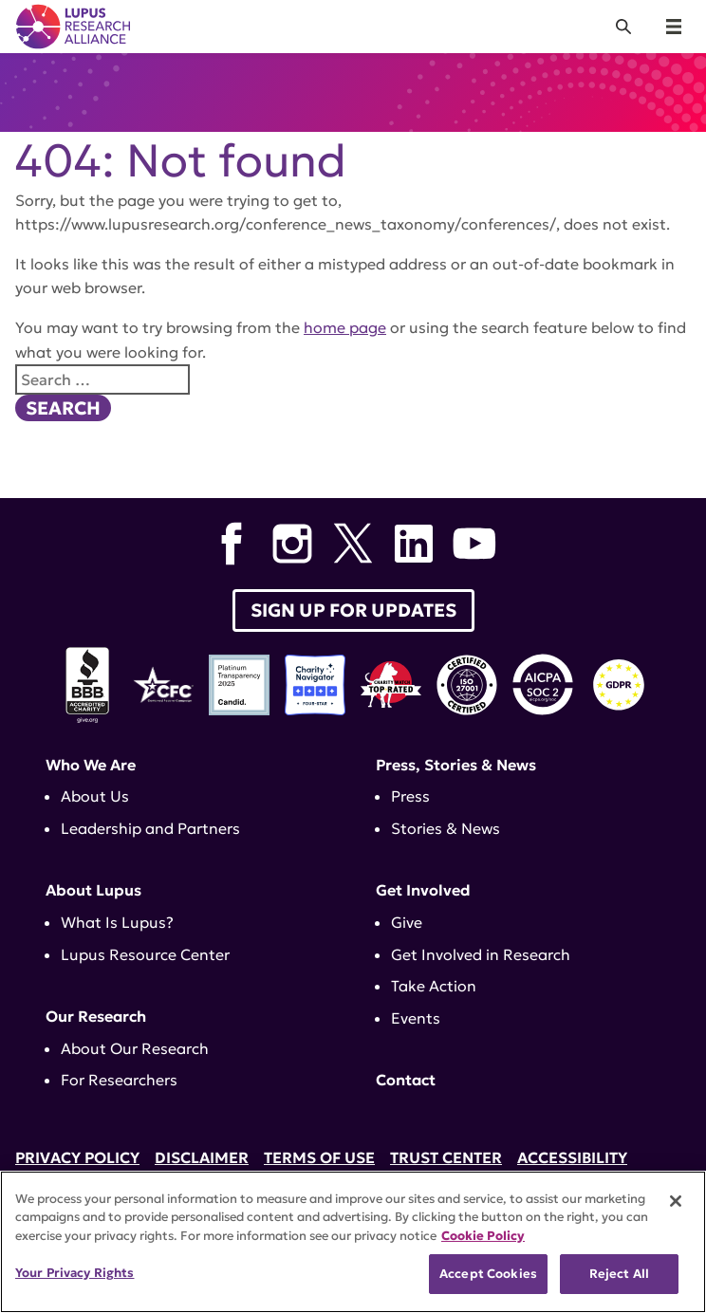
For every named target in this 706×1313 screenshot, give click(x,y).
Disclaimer (202, 1157)
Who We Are (91, 764)
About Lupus (93, 889)
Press (410, 795)
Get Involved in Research (480, 954)
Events (415, 1017)
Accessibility (572, 1157)
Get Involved (423, 889)
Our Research (96, 1016)
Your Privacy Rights (74, 1273)
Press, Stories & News (456, 764)
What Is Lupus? (117, 922)
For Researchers (119, 1079)
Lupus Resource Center (145, 954)
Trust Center (446, 1157)
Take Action (433, 985)
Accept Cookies (488, 1274)
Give (406, 922)
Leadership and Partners (150, 828)
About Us (95, 795)
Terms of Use (319, 1157)
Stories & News (445, 828)
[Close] (676, 1201)
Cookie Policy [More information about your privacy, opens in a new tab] (483, 1236)
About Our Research (135, 1048)
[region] (353, 1242)
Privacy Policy (77, 1157)
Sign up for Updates (353, 610)
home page (345, 327)
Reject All (619, 1274)
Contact (406, 1079)
